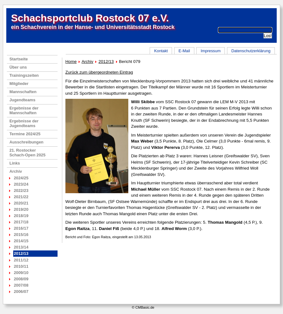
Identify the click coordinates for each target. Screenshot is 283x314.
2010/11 (21, 266)
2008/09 (21, 279)
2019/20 (21, 209)
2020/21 (21, 203)
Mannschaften (22, 91)
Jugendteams (22, 100)
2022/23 (21, 190)
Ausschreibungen (26, 142)
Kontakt (161, 50)
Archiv (15, 171)
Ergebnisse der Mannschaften (23, 110)
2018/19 (21, 215)
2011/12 (21, 260)
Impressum (210, 50)
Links (14, 163)
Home (71, 61)
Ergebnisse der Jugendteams (23, 123)
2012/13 (106, 61)
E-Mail (184, 50)
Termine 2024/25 (25, 134)
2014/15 (21, 240)
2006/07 (21, 291)
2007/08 (21, 285)
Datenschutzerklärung (250, 50)
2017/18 (21, 222)
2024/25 (21, 178)
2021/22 (21, 196)
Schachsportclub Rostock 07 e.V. (90, 18)
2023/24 (21, 184)
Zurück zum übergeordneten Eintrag (99, 72)
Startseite (18, 59)
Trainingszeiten (24, 75)
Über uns (18, 67)
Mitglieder (18, 83)
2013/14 (21, 247)
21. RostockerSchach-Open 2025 (27, 152)
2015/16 (21, 234)
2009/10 (21, 272)
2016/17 (21, 228)
